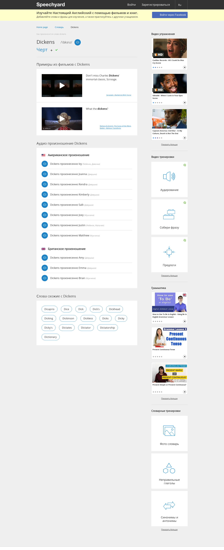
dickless (88, 318)
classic (101, 79)
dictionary (51, 337)
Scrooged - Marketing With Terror (118, 95)
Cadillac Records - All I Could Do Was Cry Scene (168, 61)
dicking (49, 318)
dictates (67, 327)
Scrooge (111, 79)
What (89, 108)
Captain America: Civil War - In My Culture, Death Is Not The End (167, 132)
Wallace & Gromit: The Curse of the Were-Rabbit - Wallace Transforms (115, 127)
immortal (91, 79)
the (95, 108)
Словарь (59, 27)
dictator (86, 327)
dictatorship (108, 327)
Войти (131, 4)
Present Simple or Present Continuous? (169, 385)
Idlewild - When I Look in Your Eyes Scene (168, 96)
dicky (122, 318)
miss (96, 75)
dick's (96, 309)
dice (66, 309)
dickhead (115, 309)
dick (81, 309)
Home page (42, 27)
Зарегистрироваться (156, 4)
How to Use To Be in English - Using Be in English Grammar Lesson (170, 315)
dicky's (49, 327)
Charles (103, 75)
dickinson (68, 318)
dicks (106, 318)
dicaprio (50, 309)
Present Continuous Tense (164, 349)
